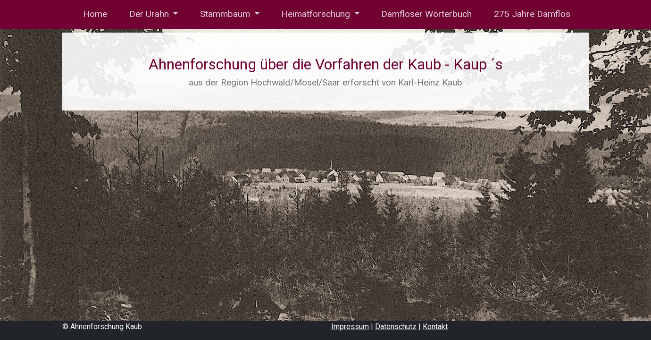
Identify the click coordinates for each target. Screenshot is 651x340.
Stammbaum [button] (226, 13)
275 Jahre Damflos (532, 13)
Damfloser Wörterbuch (426, 13)
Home (94, 13)
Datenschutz (396, 326)
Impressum (350, 326)
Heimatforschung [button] (316, 13)
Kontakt (435, 326)
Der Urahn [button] (150, 13)
